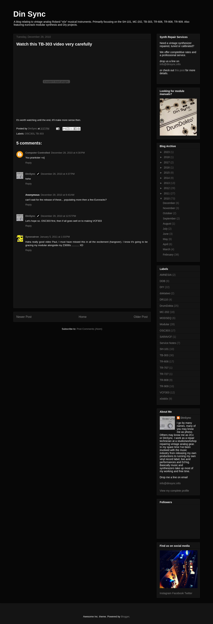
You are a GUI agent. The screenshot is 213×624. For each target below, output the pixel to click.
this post (180, 70)
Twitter (188, 593)
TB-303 (40, 133)
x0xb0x (164, 398)
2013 (167, 183)
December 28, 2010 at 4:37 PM (58, 173)
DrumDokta (166, 305)
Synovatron (32, 236)
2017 (167, 162)
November (169, 208)
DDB (162, 281)
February (168, 254)
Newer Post (24, 316)
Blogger (125, 616)
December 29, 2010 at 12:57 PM (58, 216)
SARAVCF (166, 336)
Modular (164, 324)
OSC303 (29, 133)
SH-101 (164, 349)
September (169, 218)
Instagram (165, 593)
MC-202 (164, 312)
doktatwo (165, 293)
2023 (167, 152)
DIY (162, 287)
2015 (167, 172)
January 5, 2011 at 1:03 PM (55, 236)
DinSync (30, 173)
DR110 (164, 299)
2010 (167, 198)
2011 (167, 193)
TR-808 (164, 380)
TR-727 (164, 373)
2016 (167, 167)
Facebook (178, 593)
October (168, 213)
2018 (167, 157)
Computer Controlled (37, 152)
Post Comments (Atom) (89, 328)
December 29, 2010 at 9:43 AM (57, 194)
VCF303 (164, 392)
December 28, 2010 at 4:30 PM (68, 152)
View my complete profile (174, 490)
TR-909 (164, 386)
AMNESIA (166, 274)
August (167, 223)
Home (83, 316)
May (165, 239)
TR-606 (164, 361)
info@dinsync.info (170, 64)
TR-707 (164, 367)
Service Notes (168, 342)
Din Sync (29, 14)
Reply (28, 162)
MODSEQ (165, 318)
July (165, 228)
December (169, 203)
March (167, 249)
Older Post (141, 316)
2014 (167, 177)
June (166, 233)
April (166, 244)
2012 (167, 188)
